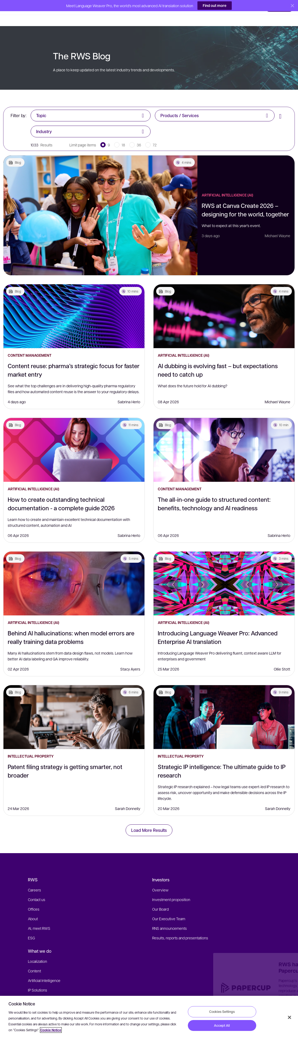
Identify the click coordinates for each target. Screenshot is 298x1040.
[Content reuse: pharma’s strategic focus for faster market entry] (73, 305)
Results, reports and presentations (180, 926)
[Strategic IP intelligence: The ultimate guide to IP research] (224, 706)
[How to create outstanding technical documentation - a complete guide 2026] (73, 439)
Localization (37, 950)
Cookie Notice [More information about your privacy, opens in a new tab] (50, 1030)
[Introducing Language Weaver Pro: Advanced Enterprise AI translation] (224, 572)
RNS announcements (169, 917)
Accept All (222, 1025)
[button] (15, 6)
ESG (31, 926)
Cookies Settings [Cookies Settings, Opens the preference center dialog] (222, 1011)
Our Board (160, 897)
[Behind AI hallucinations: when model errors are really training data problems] (73, 572)
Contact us (36, 888)
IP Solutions (37, 978)
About (33, 907)
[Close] (289, 1017)
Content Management (29, 344)
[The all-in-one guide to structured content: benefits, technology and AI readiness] (224, 439)
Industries (36, 988)
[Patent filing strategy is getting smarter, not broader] (73, 706)
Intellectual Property (31, 744)
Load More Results (149, 819)
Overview (160, 878)
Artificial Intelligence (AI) (227, 183)
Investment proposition (171, 888)
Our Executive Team (168, 907)
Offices (33, 897)
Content (34, 959)
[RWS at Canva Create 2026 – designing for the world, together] (100, 204)
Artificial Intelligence (44, 969)
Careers (34, 878)
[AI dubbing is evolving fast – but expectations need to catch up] (224, 305)
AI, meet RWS (39, 917)
